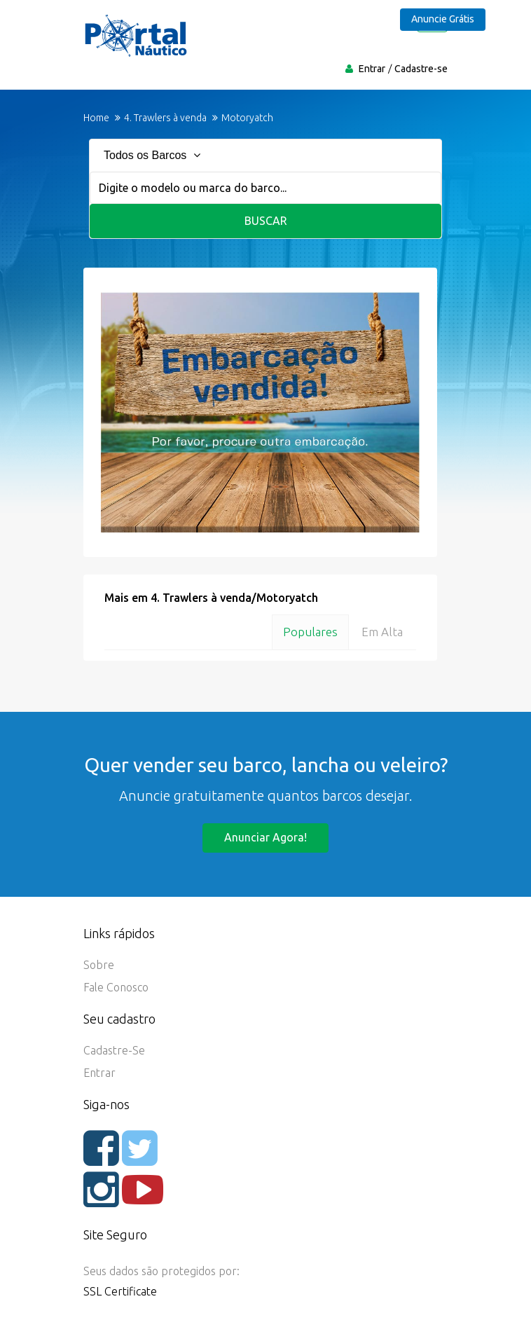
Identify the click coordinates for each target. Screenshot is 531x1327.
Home (96, 117)
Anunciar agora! (265, 837)
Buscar (265, 220)
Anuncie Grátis (442, 19)
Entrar (372, 68)
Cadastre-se (421, 68)
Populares (310, 631)
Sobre (98, 964)
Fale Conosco (116, 987)
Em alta (382, 631)
